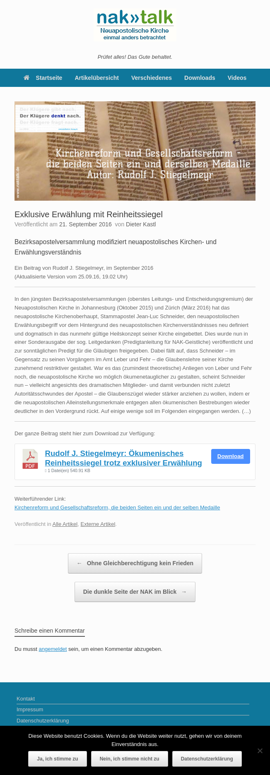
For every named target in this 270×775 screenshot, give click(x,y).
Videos (237, 77)
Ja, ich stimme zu (57, 759)
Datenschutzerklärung (43, 720)
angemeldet (53, 649)
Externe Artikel (97, 524)
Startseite (43, 77)
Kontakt (26, 699)
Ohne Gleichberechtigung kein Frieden (135, 563)
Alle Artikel (65, 524)
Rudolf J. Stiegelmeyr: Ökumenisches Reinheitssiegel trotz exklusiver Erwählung (123, 458)
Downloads (199, 77)
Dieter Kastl (141, 224)
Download (230, 456)
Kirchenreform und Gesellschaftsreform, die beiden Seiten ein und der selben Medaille (117, 507)
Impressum (30, 709)
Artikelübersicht (97, 77)
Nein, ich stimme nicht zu (129, 759)
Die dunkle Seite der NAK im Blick (135, 592)
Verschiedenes (151, 77)
